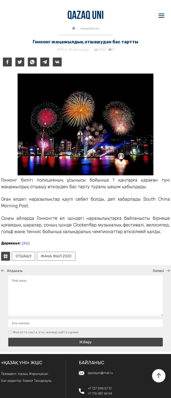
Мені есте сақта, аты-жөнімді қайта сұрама (46, 332)
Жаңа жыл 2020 (56, 256)
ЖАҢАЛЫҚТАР (89, 28)
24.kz (26, 243)
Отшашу (23, 256)
